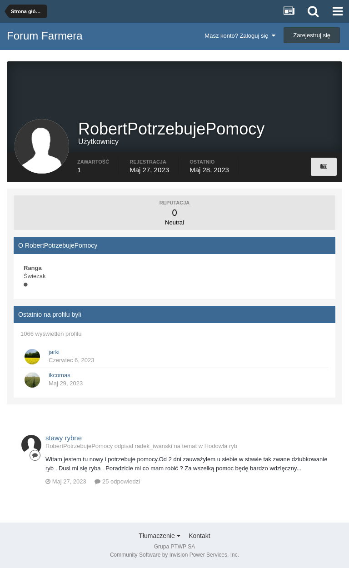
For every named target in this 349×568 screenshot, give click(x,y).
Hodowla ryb (220, 446)
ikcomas (59, 375)
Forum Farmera (45, 36)
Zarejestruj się (311, 35)
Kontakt (199, 535)
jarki (54, 352)
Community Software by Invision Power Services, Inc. (174, 555)
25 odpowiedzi (117, 481)
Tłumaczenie (159, 535)
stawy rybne (63, 438)
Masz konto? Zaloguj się (239, 35)
